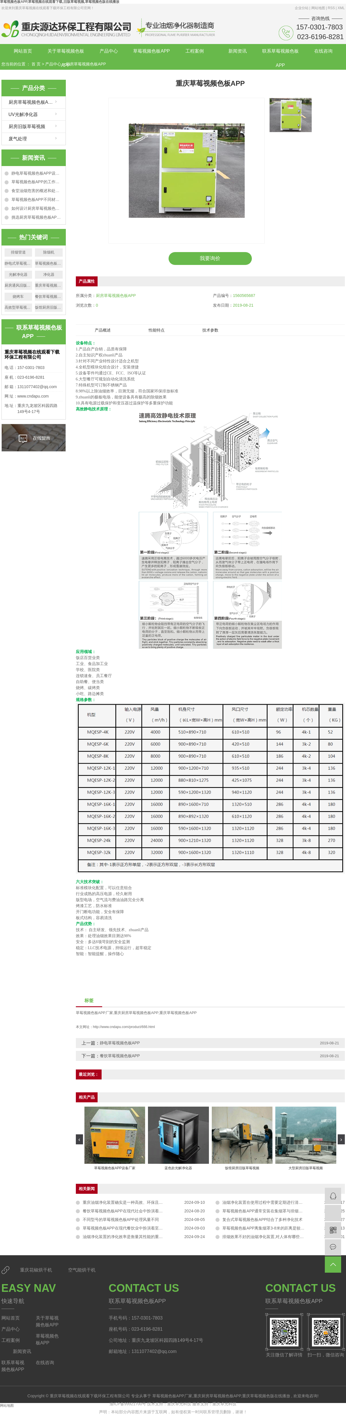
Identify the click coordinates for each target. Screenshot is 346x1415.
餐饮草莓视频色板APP (49, 296)
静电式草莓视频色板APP (18, 263)
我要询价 (210, 258)
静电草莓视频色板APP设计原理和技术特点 (37, 173)
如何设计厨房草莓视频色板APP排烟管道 (37, 208)
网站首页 (23, 51)
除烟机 (48, 252)
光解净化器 (18, 274)
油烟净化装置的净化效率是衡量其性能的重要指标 (127, 1236)
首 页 (36, 64)
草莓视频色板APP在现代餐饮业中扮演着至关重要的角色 (133, 1228)
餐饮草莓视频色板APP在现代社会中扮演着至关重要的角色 (135, 1211)
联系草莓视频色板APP (280, 53)
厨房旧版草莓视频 (27, 126)
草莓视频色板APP (151, 51)
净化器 (48, 274)
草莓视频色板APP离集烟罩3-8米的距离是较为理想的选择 (273, 1228)
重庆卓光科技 (179, 1404)
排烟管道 (18, 252)
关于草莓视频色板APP (66, 53)
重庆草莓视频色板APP (49, 285)
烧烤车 (18, 296)
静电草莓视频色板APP (120, 1043)
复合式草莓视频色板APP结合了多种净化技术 (262, 1219)
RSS (331, 8)
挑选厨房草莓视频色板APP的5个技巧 (37, 217)
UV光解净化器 (23, 114)
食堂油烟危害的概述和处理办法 (37, 190)
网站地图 (318, 8)
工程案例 (194, 51)
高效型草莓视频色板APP (18, 307)
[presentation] (79, 1139)
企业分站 (302, 8)
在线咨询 (323, 51)
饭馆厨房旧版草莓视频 (49, 307)
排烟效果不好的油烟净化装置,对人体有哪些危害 (265, 1236)
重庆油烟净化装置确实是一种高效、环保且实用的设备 (131, 1202)
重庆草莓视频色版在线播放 (266, 1396)
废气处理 (18, 138)
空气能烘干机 (82, 1270)
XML (341, 8)
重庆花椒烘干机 (36, 1270)
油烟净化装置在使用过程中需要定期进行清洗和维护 (268, 1202)
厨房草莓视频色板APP (86, 64)
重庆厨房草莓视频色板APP (136, 1013)
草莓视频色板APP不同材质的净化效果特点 (37, 199)
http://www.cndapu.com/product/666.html (124, 1027)
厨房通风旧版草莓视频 (18, 285)
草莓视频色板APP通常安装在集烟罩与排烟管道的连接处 (272, 1211)
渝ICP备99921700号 (128, 1404)
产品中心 (109, 51)
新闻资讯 (237, 51)
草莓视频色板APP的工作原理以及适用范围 (37, 181)
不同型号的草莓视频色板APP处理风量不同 (121, 1219)
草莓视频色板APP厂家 (49, 263)
